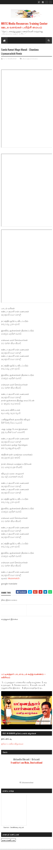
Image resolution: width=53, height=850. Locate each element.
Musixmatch (14, 578)
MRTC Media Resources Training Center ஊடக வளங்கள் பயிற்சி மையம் (24, 26)
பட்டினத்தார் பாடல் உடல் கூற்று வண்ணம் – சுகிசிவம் (23, 675)
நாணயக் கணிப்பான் (8, 840)
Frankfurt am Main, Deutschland (26, 761)
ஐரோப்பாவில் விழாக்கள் (12, 743)
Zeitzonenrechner (27, 783)
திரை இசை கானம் (30, 59)
